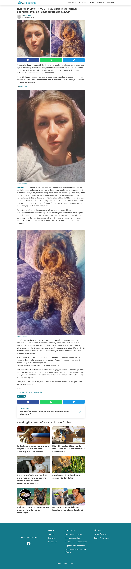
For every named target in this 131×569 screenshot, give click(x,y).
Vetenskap (72, 3)
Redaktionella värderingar (76, 542)
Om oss (51, 534)
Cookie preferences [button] (102, 538)
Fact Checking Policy (74, 534)
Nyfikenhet (83, 3)
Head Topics (23, 87)
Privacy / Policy (100, 534)
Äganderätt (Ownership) (76, 546)
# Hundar (21, 396)
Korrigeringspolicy (73, 538)
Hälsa (92, 3)
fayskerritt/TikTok (22, 183)
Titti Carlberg (28, 15)
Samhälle (101, 3)
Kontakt (51, 538)
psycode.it (52, 542)
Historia (110, 3)
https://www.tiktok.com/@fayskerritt (29, 392)
